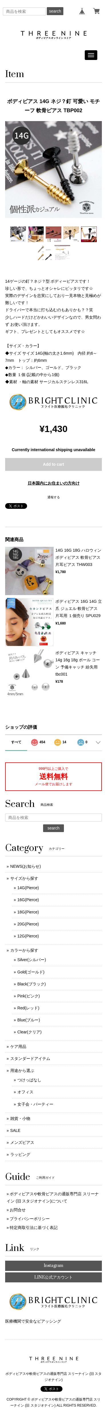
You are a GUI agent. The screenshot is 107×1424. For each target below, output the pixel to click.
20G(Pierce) (28, 924)
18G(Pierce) (28, 912)
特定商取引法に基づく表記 (34, 1227)
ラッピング (20, 1154)
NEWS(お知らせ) (25, 866)
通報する (53, 497)
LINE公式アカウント (53, 1277)
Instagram (53, 1265)
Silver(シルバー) (31, 959)
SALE (15, 1130)
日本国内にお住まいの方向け (54, 483)
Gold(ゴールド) (31, 972)
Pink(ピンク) (28, 996)
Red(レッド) (28, 1008)
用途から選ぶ (22, 1070)
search (55, 11)
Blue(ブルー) (28, 1020)
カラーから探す (24, 950)
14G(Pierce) (28, 887)
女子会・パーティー (35, 1104)
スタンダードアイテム (30, 1058)
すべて (16, 742)
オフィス (25, 1092)
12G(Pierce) (28, 936)
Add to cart (53, 464)
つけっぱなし (29, 1080)
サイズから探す (24, 878)
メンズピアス (22, 1142)
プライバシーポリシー (30, 1218)
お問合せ (18, 1210)
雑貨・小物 (20, 1118)
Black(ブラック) (31, 984)
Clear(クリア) (29, 1032)
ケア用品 (18, 1046)
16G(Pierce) (28, 899)
